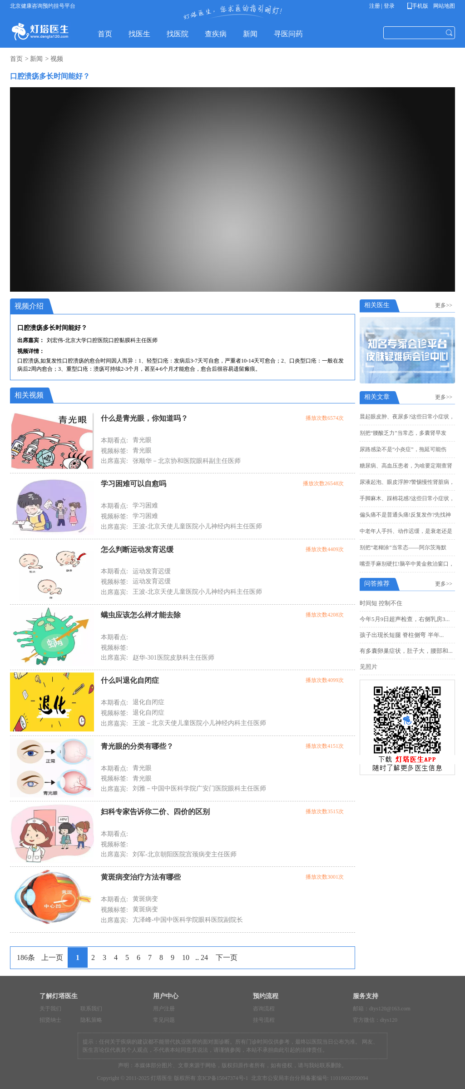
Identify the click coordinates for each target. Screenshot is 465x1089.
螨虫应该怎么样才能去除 (141, 615)
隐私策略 (91, 1020)
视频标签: (114, 451)
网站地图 (443, 6)
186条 (26, 957)
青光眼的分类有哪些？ (137, 746)
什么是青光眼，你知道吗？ (144, 418)
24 (204, 957)
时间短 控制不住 (381, 603)
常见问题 (164, 1020)
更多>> (445, 305)
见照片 (368, 666)
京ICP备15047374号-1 (222, 1078)
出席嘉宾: (114, 460)
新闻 (36, 58)
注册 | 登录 (382, 6)
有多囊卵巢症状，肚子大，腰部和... (406, 650)
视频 (56, 58)
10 (185, 957)
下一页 (226, 957)
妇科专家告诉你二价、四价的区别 (155, 812)
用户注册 (164, 1008)
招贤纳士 (50, 1020)
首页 (16, 58)
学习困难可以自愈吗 (133, 483)
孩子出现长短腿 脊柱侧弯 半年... (402, 635)
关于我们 (50, 1008)
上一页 (52, 957)
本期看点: (114, 440)
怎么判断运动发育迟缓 (137, 549)
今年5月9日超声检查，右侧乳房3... (405, 619)
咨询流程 (264, 1008)
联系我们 (91, 1008)
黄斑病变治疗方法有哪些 (141, 877)
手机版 (419, 6)
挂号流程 (264, 1020)
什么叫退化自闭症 (130, 680)
